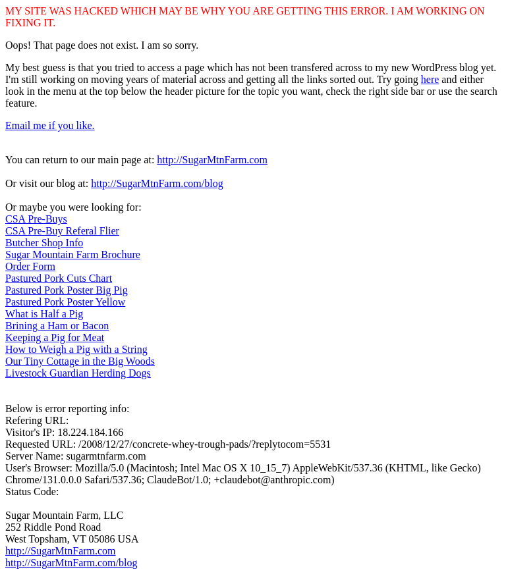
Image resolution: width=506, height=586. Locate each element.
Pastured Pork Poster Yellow (65, 301)
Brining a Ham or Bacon (57, 325)
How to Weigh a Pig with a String (76, 349)
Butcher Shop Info (44, 242)
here (430, 79)
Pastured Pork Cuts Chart (58, 278)
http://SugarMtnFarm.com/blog (157, 183)
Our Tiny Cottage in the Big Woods (80, 361)
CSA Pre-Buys (36, 219)
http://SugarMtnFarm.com (212, 159)
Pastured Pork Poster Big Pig (66, 290)
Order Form (30, 266)
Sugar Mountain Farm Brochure (72, 254)
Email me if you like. (50, 125)
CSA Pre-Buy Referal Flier (62, 230)
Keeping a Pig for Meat (54, 337)
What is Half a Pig (44, 313)
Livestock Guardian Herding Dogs (78, 373)
